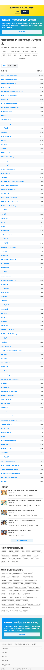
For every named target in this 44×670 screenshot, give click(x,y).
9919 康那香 (4, 218)
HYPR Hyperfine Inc (6, 449)
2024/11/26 (11, 513)
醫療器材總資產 (15, 577)
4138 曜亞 (4, 210)
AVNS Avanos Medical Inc (8, 235)
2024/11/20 (11, 523)
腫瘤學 (23, 515)
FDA (21, 55)
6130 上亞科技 (5, 292)
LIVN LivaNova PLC (6, 432)
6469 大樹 (4, 412)
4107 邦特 (4, 358)
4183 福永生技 (5, 193)
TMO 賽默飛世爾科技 (6, 424)
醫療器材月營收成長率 (7, 597)
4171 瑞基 (4, 272)
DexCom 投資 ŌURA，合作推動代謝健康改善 (21, 520)
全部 (4, 65)
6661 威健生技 (5, 230)
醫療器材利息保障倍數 (19, 590)
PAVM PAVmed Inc (6, 116)
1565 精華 (4, 132)
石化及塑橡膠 (5, 562)
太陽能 (31, 558)
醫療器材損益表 (6, 577)
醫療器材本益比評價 (21, 604)
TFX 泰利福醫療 (5, 288)
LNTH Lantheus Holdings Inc (9, 477)
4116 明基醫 (4, 255)
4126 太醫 (4, 296)
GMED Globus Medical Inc (8, 330)
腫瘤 (28, 515)
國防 (22, 535)
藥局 (37, 558)
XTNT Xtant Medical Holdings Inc (10, 202)
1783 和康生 (4, 325)
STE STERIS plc (5, 403)
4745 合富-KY (5, 99)
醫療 (4, 55)
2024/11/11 (11, 533)
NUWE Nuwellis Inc (6, 112)
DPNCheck (37, 505)
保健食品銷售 (15, 555)
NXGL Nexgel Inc (6, 165)
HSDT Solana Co (5, 87)
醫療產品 (5, 51)
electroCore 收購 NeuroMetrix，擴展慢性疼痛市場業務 (24, 500)
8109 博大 (4, 436)
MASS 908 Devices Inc (7, 276)
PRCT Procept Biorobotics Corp (10, 465)
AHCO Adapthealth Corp (8, 169)
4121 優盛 (4, 144)
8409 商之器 (4, 309)
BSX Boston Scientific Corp (8, 416)
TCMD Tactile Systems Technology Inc (11, 350)
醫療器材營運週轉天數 (7, 587)
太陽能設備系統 (14, 562)
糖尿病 (35, 55)
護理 (9, 55)
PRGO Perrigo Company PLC (9, 103)
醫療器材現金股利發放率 (21, 587)
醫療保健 (31, 525)
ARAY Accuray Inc (6, 136)
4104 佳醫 (4, 214)
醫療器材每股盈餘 (17, 573)
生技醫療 (4, 551)
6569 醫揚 (4, 354)
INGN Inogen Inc (5, 173)
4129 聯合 (4, 321)
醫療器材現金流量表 (7, 580)
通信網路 (26, 558)
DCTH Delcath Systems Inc (8, 440)
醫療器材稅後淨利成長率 (22, 600)
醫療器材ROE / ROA (18, 583)
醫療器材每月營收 (6, 573)
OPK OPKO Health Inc (7, 120)
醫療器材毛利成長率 (32, 597)
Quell (30, 505)
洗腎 (10, 558)
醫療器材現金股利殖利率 (8, 607)
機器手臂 (33, 51)
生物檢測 (17, 551)
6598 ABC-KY (5, 453)
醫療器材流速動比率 (7, 590)
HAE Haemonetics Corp (7, 395)
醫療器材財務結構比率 (34, 587)
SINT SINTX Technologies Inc (9, 420)
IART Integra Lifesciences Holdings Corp (12, 181)
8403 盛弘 (4, 140)
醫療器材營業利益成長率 (8, 600)
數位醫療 (11, 525)
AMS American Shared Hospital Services (12, 91)
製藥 (23, 551)
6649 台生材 (4, 366)
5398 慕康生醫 (5, 305)
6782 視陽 (4, 383)
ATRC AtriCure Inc (6, 399)
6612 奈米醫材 (5, 263)
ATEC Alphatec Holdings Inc (9, 75)
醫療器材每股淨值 (28, 573)
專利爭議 (31, 495)
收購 (25, 505)
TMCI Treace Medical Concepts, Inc (10, 334)
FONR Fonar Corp (6, 124)
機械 (14, 558)
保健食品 (25, 51)
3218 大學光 (4, 407)
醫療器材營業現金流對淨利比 (9, 594)
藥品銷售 (28, 551)
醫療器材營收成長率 (20, 597)
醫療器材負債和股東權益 (27, 577)
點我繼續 (22, 31)
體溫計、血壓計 (6, 555)
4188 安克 (4, 226)
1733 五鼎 (4, 251)
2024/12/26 (11, 493)
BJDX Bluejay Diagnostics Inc (9, 95)
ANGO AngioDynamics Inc (8, 375)
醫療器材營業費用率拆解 (31, 580)
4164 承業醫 (4, 128)
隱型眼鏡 (29, 555)
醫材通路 (4, 558)
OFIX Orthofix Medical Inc (8, 189)
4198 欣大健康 (5, 457)
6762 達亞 (4, 481)
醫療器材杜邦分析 (6, 583)
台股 (9, 65)
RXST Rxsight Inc (6, 161)
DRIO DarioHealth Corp (7, 157)
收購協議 (34, 515)
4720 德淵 (4, 301)
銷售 (17, 525)
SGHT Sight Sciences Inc (8, 461)
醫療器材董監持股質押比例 (21, 611)
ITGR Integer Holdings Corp (8, 280)
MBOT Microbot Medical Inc (8, 259)
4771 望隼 (4, 371)
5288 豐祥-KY (5, 267)
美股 (15, 65)
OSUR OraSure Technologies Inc (10, 107)
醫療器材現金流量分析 (32, 590)
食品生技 (19, 558)
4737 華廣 (4, 317)
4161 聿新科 (4, 243)
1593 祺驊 (4, 177)
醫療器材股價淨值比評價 (34, 604)
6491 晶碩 (4, 313)
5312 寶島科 (4, 239)
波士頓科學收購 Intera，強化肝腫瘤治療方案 (21, 510)
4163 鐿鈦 (4, 342)
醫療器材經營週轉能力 (30, 583)
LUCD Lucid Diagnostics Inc (9, 79)
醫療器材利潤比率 (18, 580)
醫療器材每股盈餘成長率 (8, 604)
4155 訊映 (4, 148)
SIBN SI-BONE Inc (6, 444)
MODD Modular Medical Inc (8, 247)
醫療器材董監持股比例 (7, 611)
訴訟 (25, 495)
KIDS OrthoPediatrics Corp (8, 206)
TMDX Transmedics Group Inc (9, 469)
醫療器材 (18, 495)
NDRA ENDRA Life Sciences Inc (10, 379)
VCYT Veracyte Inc (6, 346)
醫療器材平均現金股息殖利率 (23, 607)
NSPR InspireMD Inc (6, 153)
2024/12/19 (11, 503)
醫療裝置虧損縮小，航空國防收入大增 (19, 530)
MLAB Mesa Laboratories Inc (9, 391)
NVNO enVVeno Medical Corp (9, 83)
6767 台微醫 (4, 284)
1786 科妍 (4, 338)
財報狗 (4, 644)
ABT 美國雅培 (5, 387)
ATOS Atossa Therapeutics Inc (9, 185)
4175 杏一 (4, 222)
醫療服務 (27, 55)
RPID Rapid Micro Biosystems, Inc (10, 473)
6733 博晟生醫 (5, 428)
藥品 (15, 55)
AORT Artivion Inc (6, 362)
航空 (17, 535)
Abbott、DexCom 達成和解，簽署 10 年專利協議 (22, 490)
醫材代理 (11, 551)
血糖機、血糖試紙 (15, 51)
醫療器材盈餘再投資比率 (24, 594)
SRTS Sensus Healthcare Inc (9, 197)
